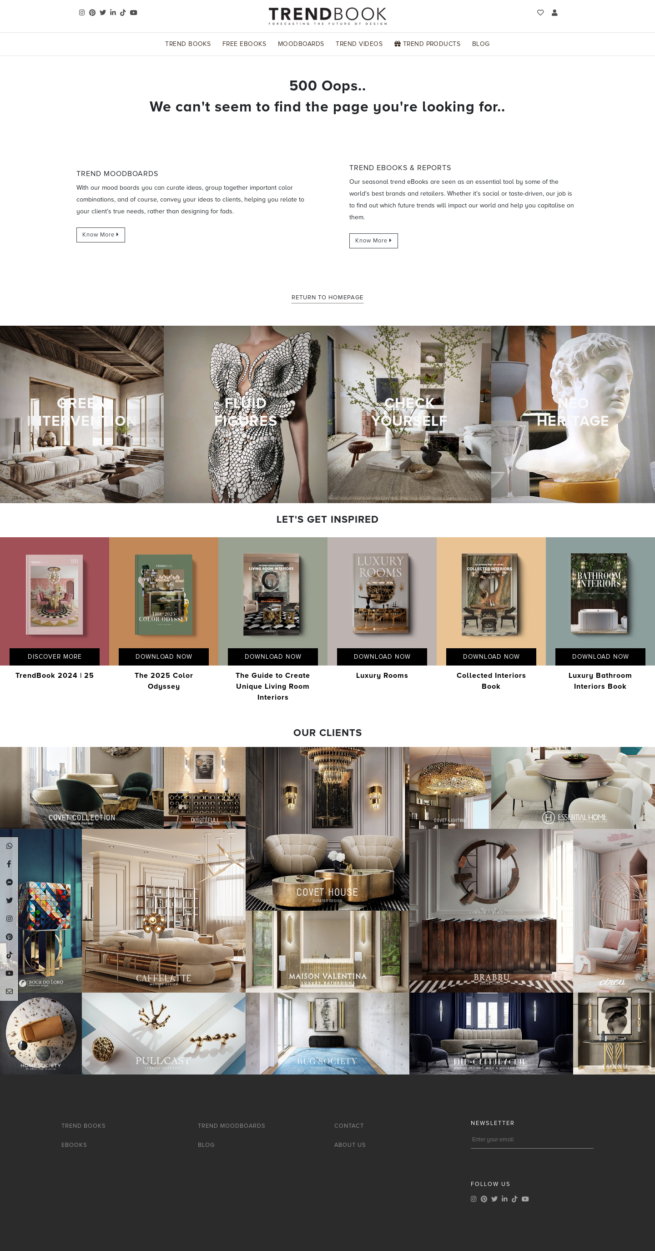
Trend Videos (359, 44)
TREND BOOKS (83, 1126)
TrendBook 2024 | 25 (54, 675)
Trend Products (427, 44)
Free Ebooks (244, 44)
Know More (100, 234)
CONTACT (349, 1126)
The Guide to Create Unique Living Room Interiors (273, 686)
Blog (481, 44)
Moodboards (301, 44)
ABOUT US (350, 1145)
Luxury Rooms (382, 675)
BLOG (206, 1145)
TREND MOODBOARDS (232, 1126)
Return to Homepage (327, 297)
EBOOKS (74, 1145)
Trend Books (188, 44)
